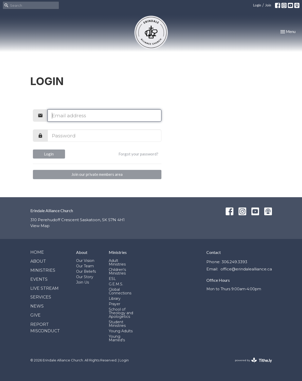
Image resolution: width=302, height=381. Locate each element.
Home (37, 252)
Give (35, 315)
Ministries (42, 270)
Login (257, 5)
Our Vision (85, 260)
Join (268, 5)
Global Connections (120, 291)
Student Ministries (117, 324)
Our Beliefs (86, 271)
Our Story (84, 277)
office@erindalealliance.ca (246, 269)
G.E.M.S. (116, 284)
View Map (40, 225)
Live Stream (44, 288)
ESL (112, 278)
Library (115, 298)
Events (39, 279)
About (38, 261)
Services (40, 297)
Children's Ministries (117, 271)
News (37, 306)
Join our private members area (97, 174)
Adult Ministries (117, 262)
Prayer (114, 304)
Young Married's (117, 338)
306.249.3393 (234, 261)
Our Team (85, 266)
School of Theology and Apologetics (121, 313)
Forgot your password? (138, 154)
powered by (253, 360)
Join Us (82, 282)
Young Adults (121, 331)
